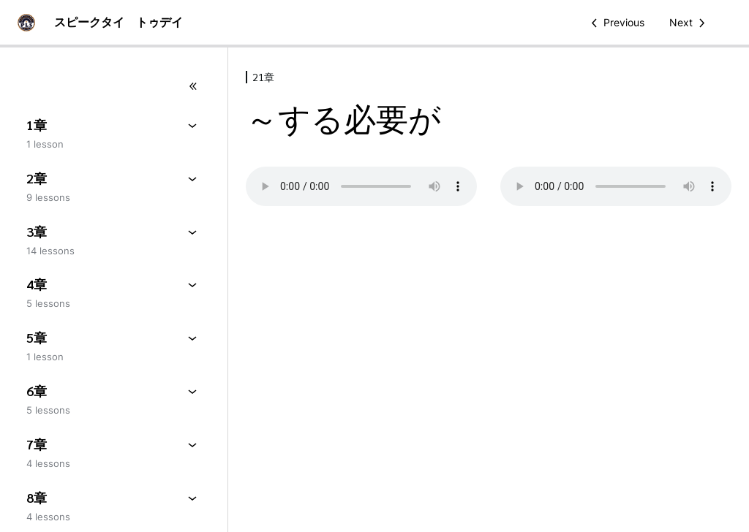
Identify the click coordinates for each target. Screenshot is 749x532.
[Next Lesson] (690, 22)
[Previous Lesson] (615, 22)
